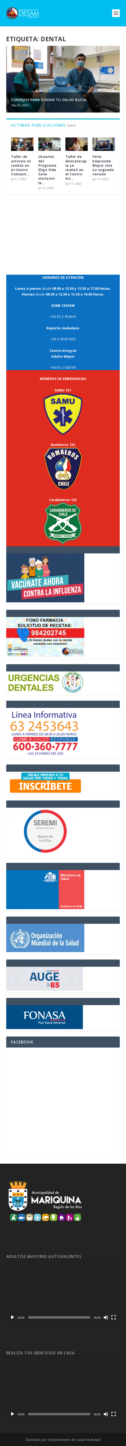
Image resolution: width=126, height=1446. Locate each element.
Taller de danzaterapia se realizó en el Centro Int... (76, 167)
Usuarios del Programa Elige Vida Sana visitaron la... (48, 169)
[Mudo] (105, 1317)
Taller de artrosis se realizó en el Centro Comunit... (22, 165)
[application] (63, 1290)
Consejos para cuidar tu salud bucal (49, 99)
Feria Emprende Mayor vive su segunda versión (104, 165)
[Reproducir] (12, 1317)
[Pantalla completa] (113, 1317)
